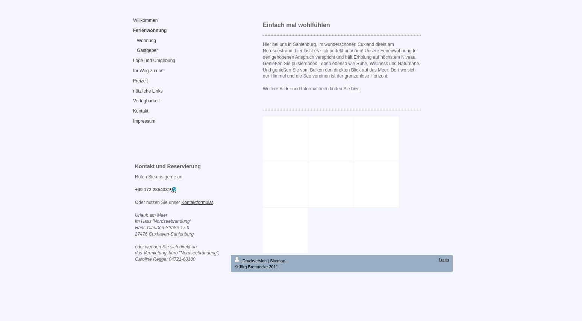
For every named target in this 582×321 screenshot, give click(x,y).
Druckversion (251, 261)
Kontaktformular (197, 202)
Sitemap (277, 261)
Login (444, 259)
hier (354, 88)
